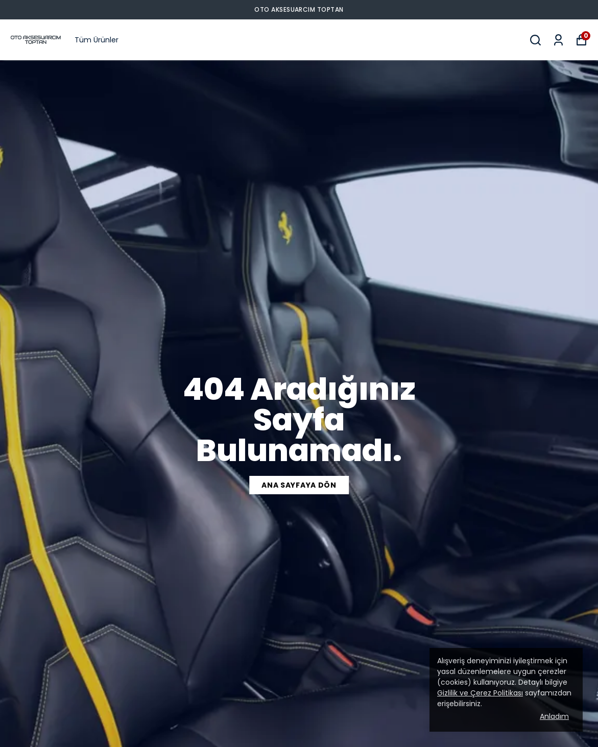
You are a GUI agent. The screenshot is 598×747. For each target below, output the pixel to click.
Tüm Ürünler (96, 40)
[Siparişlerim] (558, 40)
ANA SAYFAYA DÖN (299, 485)
